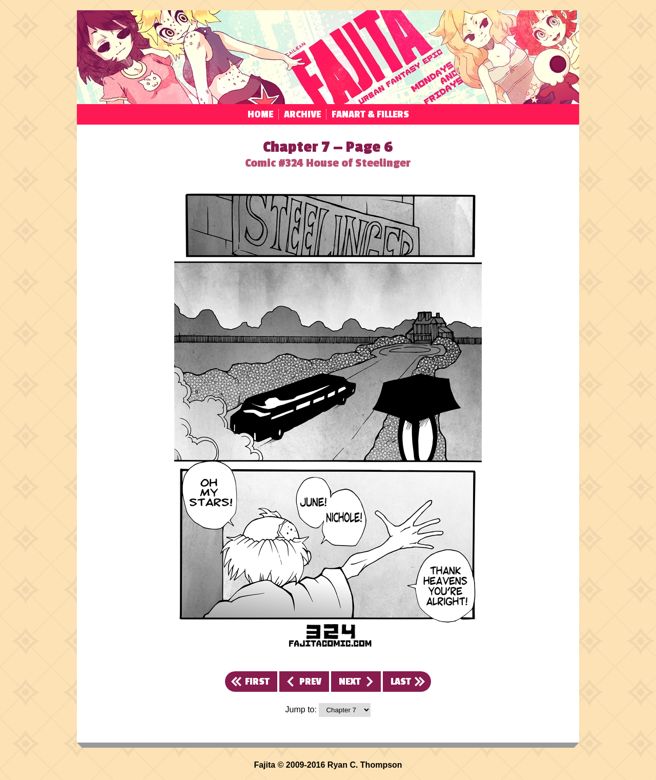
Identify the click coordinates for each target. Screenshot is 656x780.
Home (260, 114)
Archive (302, 114)
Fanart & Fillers (370, 114)
